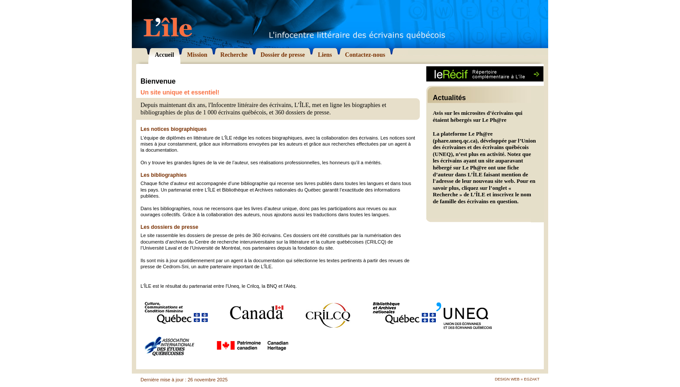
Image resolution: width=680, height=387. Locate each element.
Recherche (445, 194)
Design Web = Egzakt (517, 379)
